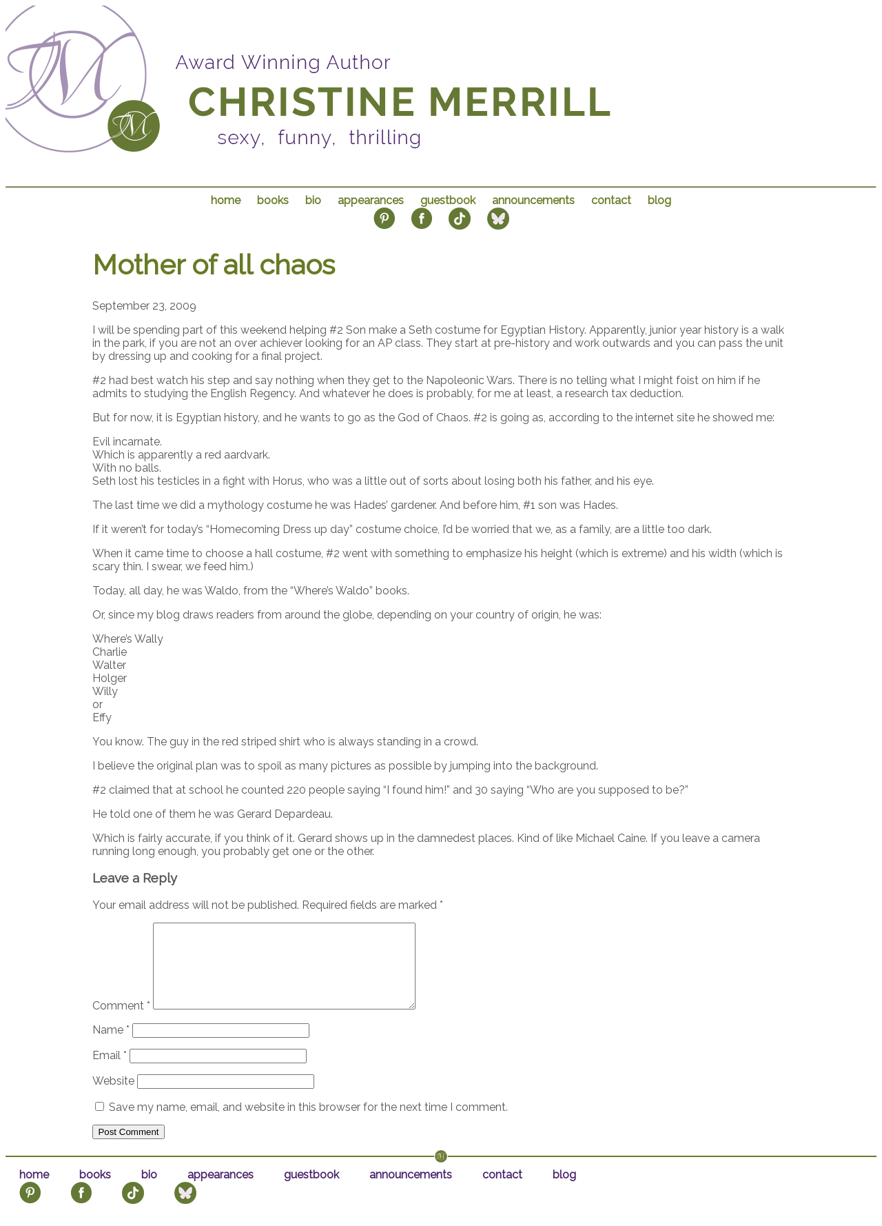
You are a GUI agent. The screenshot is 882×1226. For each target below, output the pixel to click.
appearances (371, 200)
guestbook (447, 200)
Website (113, 1097)
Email (109, 1071)
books (273, 200)
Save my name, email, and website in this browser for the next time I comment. (308, 1123)
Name (111, 1046)
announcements (533, 200)
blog (659, 200)
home (225, 200)
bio (313, 200)
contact (611, 200)
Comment (121, 1022)
